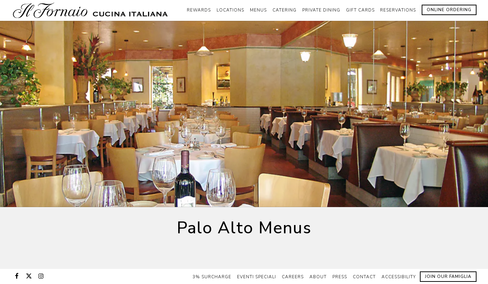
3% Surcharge (212, 277)
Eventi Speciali (256, 277)
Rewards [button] (199, 10)
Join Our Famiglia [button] (448, 276)
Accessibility (399, 277)
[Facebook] (17, 276)
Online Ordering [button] (449, 10)
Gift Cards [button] (360, 10)
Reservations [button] (398, 10)
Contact (364, 277)
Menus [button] (258, 10)
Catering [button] (285, 10)
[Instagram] (41, 276)
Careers (293, 277)
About (318, 277)
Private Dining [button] (321, 10)
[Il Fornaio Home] (92, 10)
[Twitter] (29, 276)
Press (339, 277)
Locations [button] (230, 10)
